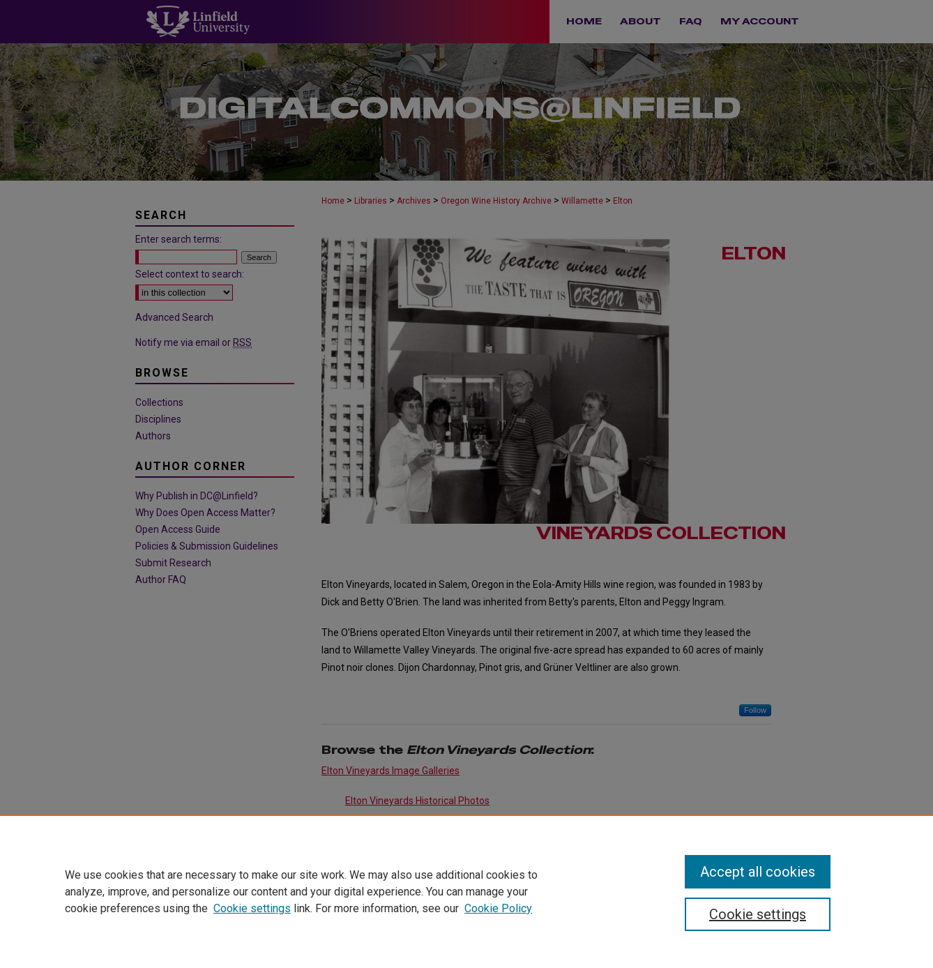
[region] (466, 891)
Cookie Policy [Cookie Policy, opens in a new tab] (498, 908)
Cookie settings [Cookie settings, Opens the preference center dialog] (757, 914)
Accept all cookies (757, 871)
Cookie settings (252, 908)
